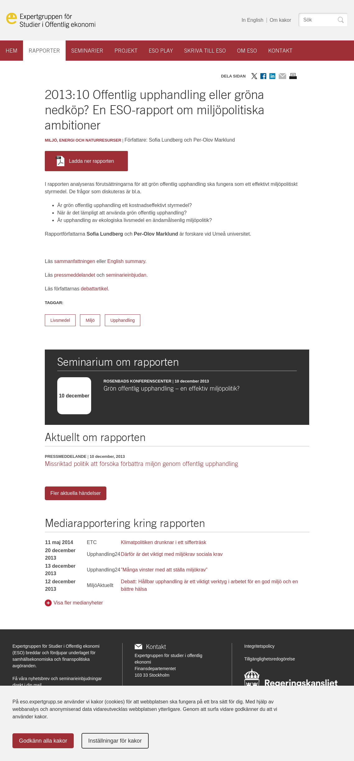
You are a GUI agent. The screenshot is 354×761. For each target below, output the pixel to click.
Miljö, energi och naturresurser (83, 140)
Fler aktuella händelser (75, 493)
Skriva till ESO (205, 50)
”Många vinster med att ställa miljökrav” (164, 569)
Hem (11, 50)
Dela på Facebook (263, 76)
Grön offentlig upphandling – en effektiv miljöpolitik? (172, 388)
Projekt (125, 50)
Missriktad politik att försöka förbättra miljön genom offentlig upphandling (141, 463)
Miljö (90, 320)
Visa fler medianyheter (78, 602)
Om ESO (247, 50)
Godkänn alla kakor (43, 741)
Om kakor (280, 20)
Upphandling (122, 320)
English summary (126, 261)
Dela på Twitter (254, 76)
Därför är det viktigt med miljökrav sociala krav (172, 554)
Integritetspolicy (259, 646)
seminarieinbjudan (126, 275)
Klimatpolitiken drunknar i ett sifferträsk (163, 542)
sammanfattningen (74, 261)
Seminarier (87, 50)
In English (252, 20)
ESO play (161, 50)
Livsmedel (60, 320)
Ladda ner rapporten (85, 161)
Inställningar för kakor (115, 741)
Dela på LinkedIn (272, 76)
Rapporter (44, 50)
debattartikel (94, 288)
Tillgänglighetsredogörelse (269, 658)
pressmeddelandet (74, 275)
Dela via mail (282, 76)
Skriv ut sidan (293, 76)
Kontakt (280, 50)
